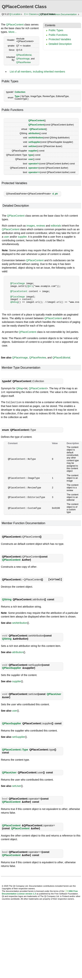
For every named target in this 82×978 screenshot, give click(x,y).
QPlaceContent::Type (15, 749)
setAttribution (35, 137)
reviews (40, 225)
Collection (20, 92)
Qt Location (14, 14)
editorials (56, 225)
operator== (34, 172)
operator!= (33, 163)
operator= (33, 168)
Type (17, 96)
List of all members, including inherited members (37, 71)
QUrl (30, 286)
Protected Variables (60, 39)
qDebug (14, 302)
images (31, 225)
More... (12, 31)
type (30, 155)
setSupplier (34, 142)
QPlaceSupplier (11, 667)
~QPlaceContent (37, 129)
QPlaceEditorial (24, 55)
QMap (19, 388)
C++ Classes (30, 14)
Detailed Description (60, 43)
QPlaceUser (54, 693)
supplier (32, 150)
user (30, 159)
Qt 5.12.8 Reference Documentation (57, 14)
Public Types (56, 30)
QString (6, 599)
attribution (33, 133)
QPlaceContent (15, 24)
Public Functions (58, 34)
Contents (50, 25)
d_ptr (55, 193)
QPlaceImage (23, 58)
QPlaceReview (23, 62)
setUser (32, 146)
